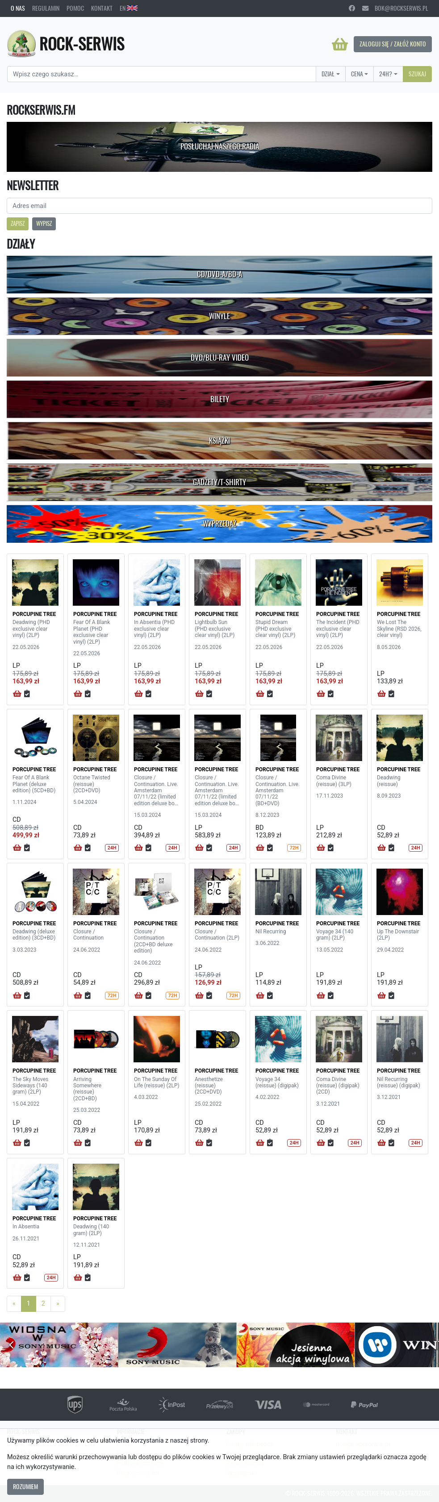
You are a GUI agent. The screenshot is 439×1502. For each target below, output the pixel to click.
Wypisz (44, 223)
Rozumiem (25, 1486)
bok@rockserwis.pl (395, 8)
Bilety (219, 399)
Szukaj (417, 73)
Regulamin (45, 8)
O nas (18, 8)
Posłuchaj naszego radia (219, 146)
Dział (328, 73)
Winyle (219, 316)
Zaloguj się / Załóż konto (393, 43)
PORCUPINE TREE (34, 614)
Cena (357, 73)
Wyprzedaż (219, 523)
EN (129, 8)
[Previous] (14, 1304)
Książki (219, 440)
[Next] (57, 1304)
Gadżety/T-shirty (219, 482)
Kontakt (102, 8)
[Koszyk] (339, 44)
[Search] (161, 74)
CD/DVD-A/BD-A (219, 274)
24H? (385, 73)
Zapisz (18, 223)
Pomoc (75, 8)
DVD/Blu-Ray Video (220, 357)
